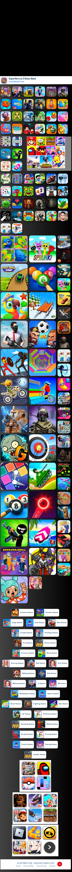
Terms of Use (42, 865)
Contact (52, 865)
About (18, 865)
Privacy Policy (28, 865)
